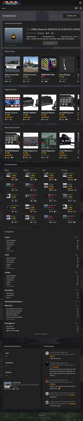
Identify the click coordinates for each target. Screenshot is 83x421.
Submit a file (71, 16)
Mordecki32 (42, 293)
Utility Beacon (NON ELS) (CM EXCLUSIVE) (56, 29)
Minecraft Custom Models (42, 317)
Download (50, 43)
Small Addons (42, 328)
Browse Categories (41, 334)
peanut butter (56, 354)
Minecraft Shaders (42, 315)
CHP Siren (14, 195)
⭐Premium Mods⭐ (42, 331)
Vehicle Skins (42, 242)
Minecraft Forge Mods (42, 313)
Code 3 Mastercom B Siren (69, 151)
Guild (8, 76)
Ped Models (42, 244)
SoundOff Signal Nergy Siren (69, 113)
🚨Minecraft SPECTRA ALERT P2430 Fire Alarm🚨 (52, 195)
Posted (68, 354)
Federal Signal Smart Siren (51, 151)
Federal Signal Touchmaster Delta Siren (38, 151)
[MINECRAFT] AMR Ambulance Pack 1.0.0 (34, 195)
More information (33, 43)
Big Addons (42, 326)
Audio (42, 249)
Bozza (42, 297)
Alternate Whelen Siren (50, 113)
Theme (41, 415)
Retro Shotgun (64, 75)
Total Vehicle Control (15, 206)
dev (28, 29)
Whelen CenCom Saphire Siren (16, 113)
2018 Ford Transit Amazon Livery (35, 75)
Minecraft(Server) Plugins (42, 311)
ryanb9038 (55, 382)
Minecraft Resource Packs (42, 309)
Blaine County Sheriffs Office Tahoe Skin (20, 75)
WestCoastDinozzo (57, 365)
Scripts (42, 247)
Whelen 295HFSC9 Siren (32, 113)
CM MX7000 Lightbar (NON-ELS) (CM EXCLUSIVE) (52, 206)
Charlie (54, 403)
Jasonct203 (42, 295)
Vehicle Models (42, 240)
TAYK (53, 395)
